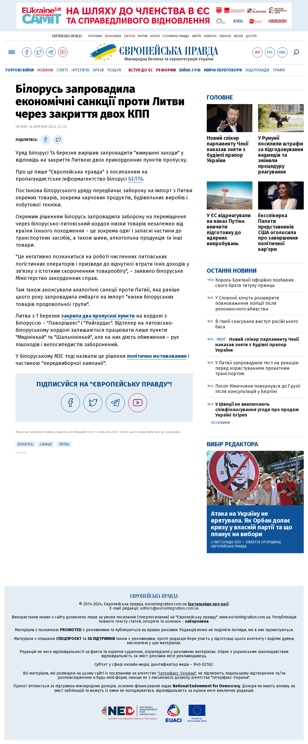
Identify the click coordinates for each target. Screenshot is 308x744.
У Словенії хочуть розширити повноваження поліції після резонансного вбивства (247, 303)
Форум (142, 36)
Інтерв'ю (80, 70)
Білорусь (25, 444)
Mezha (238, 36)
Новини (45, 70)
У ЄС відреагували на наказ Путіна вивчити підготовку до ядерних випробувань (229, 230)
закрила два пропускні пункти (98, 316)
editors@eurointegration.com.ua (169, 608)
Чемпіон (210, 36)
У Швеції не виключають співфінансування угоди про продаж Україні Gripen (257, 409)
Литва (64, 444)
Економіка (113, 36)
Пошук (114, 70)
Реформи (166, 70)
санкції (46, 444)
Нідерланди (257, 70)
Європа (129, 36)
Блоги (155, 36)
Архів (98, 70)
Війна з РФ (190, 70)
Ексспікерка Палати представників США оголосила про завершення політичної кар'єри (278, 232)
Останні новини (232, 270)
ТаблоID (225, 36)
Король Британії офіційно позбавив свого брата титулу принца (254, 282)
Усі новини (220, 423)
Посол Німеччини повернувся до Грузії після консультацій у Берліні (257, 388)
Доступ (251, 36)
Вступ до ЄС (140, 70)
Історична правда (176, 36)
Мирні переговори (223, 70)
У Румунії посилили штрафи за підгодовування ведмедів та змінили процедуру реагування (280, 155)
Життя (196, 36)
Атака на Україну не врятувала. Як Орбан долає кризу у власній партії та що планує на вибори (251, 524)
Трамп (279, 70)
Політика (95, 36)
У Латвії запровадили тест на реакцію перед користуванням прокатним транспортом (257, 368)
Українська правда (67, 36)
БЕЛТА (135, 179)
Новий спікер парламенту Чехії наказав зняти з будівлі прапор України (227, 150)
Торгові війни (19, 70)
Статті (62, 70)
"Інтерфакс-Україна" (176, 673)
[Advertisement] (104, 494)
